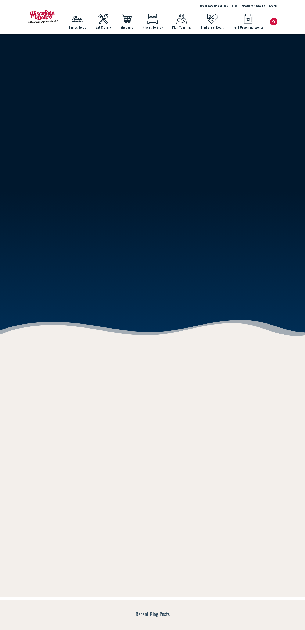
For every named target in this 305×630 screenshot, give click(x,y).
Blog (234, 5)
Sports (273, 5)
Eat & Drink (103, 21)
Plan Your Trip (181, 21)
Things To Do (77, 21)
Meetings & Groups (253, 5)
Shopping (127, 21)
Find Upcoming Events (248, 21)
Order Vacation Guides (214, 5)
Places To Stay (152, 21)
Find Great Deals (212, 21)
